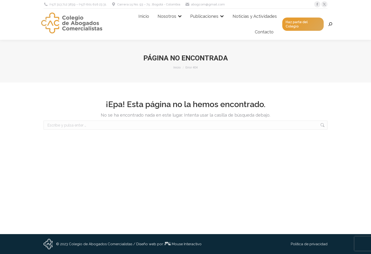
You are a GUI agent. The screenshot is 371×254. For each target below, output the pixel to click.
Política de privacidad (309, 244)
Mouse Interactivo (186, 244)
